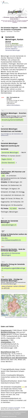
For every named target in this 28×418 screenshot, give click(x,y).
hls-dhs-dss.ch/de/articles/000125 (11, 239)
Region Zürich (17, 47)
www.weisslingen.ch (9, 225)
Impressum (8, 412)
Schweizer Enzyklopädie (14, 407)
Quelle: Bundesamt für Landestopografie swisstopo (16, 317)
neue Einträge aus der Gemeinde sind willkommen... (12, 134)
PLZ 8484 (13, 208)
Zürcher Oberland (11, 48)
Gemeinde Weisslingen (12, 50)
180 (3, 176)
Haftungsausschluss (19, 412)
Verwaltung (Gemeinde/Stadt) (12, 120)
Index (2, 412)
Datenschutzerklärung (7, 414)
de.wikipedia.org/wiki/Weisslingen (13, 269)
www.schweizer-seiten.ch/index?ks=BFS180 (13, 287)
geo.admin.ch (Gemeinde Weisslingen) (11, 254)
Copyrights (18, 414)
